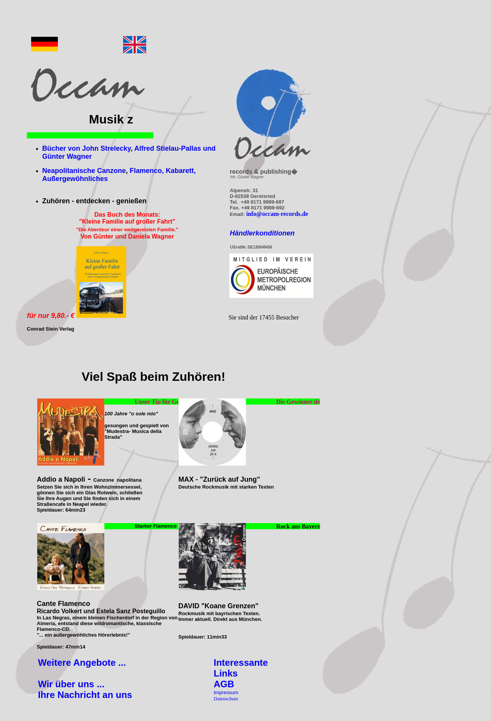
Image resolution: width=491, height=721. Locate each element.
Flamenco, (147, 170)
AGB (224, 684)
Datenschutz (226, 698)
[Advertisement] (230, 21)
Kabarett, (181, 170)
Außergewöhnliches (75, 179)
